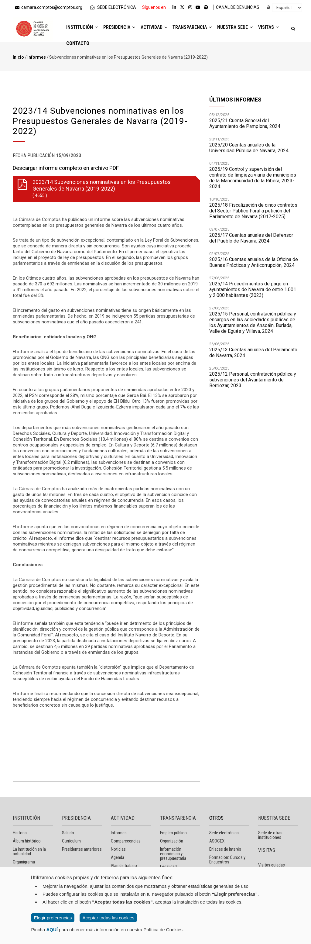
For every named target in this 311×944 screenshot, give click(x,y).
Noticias (118, 849)
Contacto (106, 44)
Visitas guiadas (271, 865)
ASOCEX (216, 841)
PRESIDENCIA (76, 818)
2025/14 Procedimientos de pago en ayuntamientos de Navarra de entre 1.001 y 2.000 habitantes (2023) (252, 292)
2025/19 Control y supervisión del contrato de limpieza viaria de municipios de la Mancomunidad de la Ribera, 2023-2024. (252, 180)
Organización (171, 841)
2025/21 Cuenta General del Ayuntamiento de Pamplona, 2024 (244, 126)
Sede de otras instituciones (270, 835)
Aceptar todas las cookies (108, 917)
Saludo (68, 832)
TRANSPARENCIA (178, 818)
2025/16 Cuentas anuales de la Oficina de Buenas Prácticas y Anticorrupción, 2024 (253, 265)
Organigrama (24, 862)
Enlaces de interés (225, 849)
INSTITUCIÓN (26, 818)
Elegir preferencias (53, 917)
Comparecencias (126, 841)
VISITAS (266, 850)
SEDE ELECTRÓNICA (112, 7)
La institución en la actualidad (29, 851)
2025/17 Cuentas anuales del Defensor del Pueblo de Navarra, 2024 (251, 241)
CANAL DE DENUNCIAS (237, 7)
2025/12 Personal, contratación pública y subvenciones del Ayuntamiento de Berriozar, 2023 (252, 382)
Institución (83, 28)
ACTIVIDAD (123, 818)
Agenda (117, 857)
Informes (36, 57)
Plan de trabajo (124, 865)
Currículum (71, 841)
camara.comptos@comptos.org (48, 7)
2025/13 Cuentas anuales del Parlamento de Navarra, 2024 (253, 355)
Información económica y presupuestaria (173, 853)
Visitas (77, 44)
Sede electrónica (224, 832)
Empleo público (173, 832)
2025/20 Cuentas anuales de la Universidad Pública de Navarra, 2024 (249, 151)
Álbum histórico (27, 841)
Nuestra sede (241, 28)
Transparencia (197, 28)
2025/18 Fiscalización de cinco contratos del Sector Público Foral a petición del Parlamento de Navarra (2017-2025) (253, 213)
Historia (20, 832)
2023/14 (105, 189)
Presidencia (121, 28)
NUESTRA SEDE (274, 818)
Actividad (157, 28)
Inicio (18, 57)
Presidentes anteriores (82, 849)
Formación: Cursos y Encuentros (227, 860)
